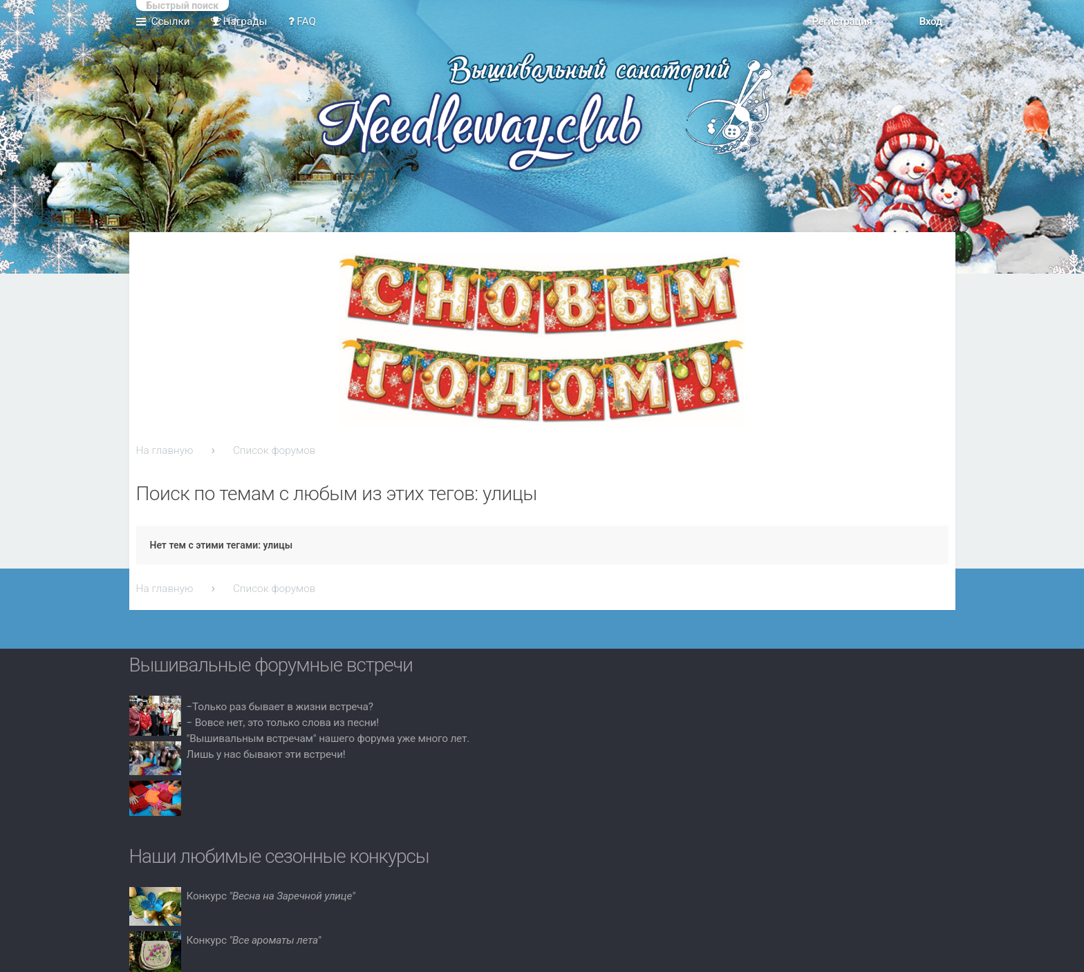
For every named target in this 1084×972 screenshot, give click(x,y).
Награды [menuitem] (239, 21)
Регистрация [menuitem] (842, 21)
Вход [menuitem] (930, 21)
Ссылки (170, 21)
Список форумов (274, 450)
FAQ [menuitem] (302, 21)
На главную (165, 450)
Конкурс (271, 896)
